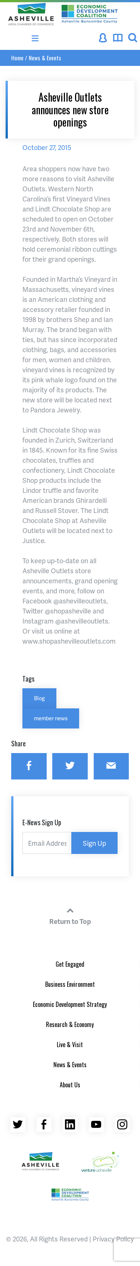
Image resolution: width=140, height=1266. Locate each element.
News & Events (45, 58)
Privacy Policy (113, 1238)
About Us (70, 1084)
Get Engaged (70, 964)
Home (17, 58)
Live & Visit (70, 1044)
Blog (39, 698)
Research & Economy (70, 1024)
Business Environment (70, 984)
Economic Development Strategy (70, 1004)
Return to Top (70, 915)
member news (51, 718)
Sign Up (94, 843)
